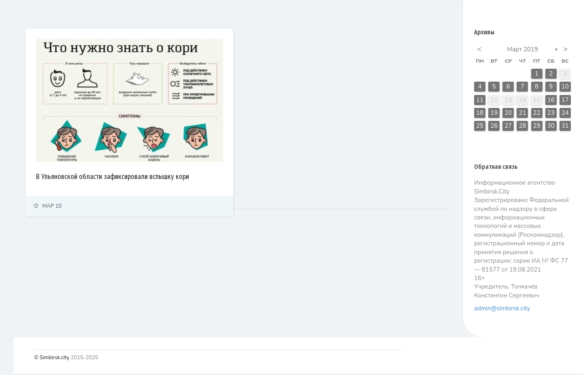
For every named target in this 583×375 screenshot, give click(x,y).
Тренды (17, 200)
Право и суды (24, 129)
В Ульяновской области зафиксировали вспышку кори (201, 151)
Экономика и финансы (35, 111)
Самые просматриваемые (248, 13)
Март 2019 (522, 51)
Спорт (15, 182)
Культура (19, 165)
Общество (20, 147)
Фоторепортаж (26, 217)
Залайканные (178, 13)
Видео (16, 235)
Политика (19, 93)
